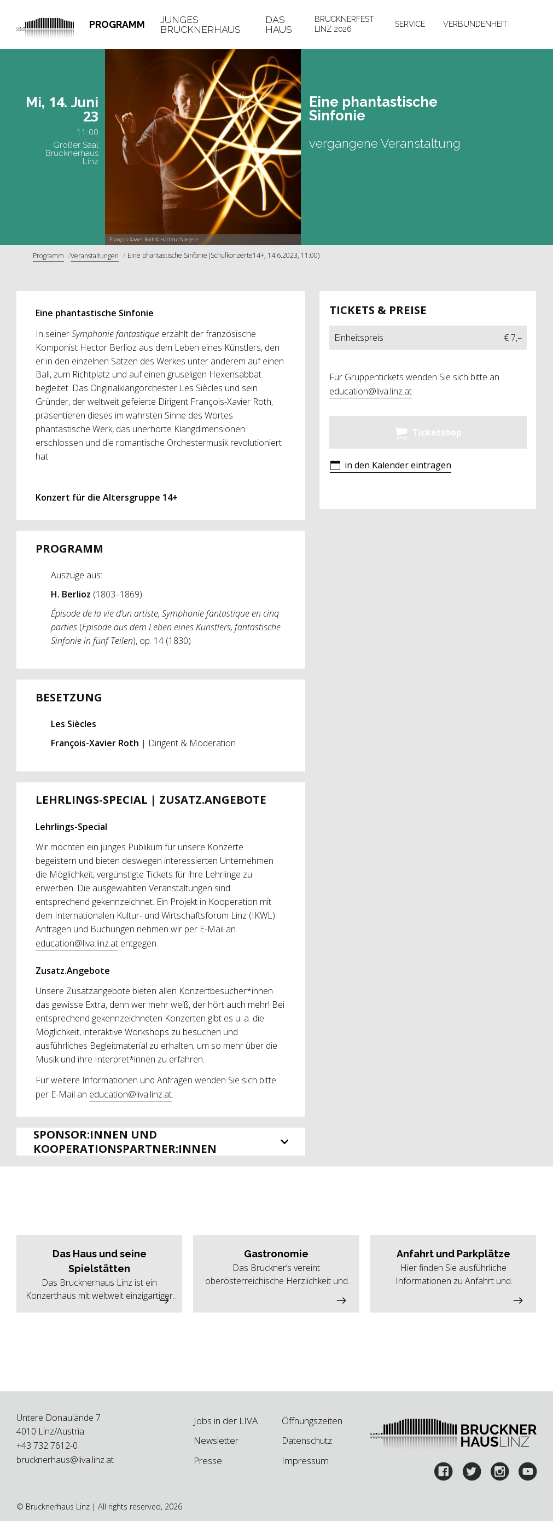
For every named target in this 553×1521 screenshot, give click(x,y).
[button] (390, 466)
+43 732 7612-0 (47, 1445)
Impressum (305, 1460)
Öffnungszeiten (312, 1420)
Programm (117, 24)
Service (410, 24)
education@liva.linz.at (77, 943)
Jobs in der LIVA (226, 1420)
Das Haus (278, 24)
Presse (208, 1460)
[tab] (117, 25)
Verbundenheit (475, 24)
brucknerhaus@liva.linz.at (65, 1460)
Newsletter (216, 1440)
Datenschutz (307, 1440)
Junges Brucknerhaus (200, 24)
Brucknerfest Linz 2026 (344, 24)
